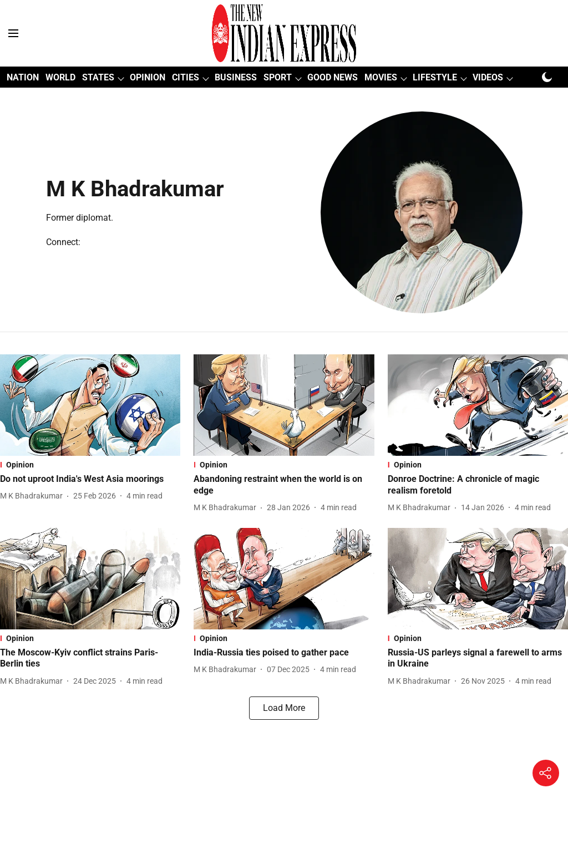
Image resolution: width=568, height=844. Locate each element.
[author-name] (33, 496)
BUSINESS (236, 77)
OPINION (147, 77)
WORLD (60, 77)
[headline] (90, 479)
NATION (23, 77)
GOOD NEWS (332, 77)
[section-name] (90, 464)
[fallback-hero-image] (90, 405)
